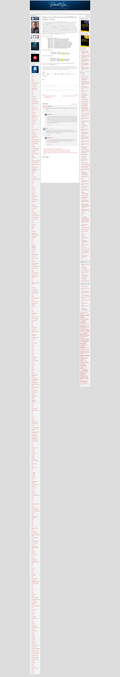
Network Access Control (35, 427)
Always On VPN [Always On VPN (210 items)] (84, 315)
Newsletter (83, 213)
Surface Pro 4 (34, 575)
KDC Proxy (33, 346)
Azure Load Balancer (35, 143)
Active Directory (34, 86)
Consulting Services (35, 199)
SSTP (32, 571)
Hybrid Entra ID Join (35, 318)
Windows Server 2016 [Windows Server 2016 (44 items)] (84, 380)
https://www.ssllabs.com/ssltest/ (52, 142)
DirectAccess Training (85, 149)
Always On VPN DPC (35, 103)
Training (60, 12)
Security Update (34, 542)
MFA (32, 371)
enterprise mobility (35, 258)
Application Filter (34, 118)
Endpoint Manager (35, 254)
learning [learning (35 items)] (83, 340)
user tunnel (33, 613)
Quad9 (33, 496)
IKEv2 (33, 322)
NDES (32, 418)
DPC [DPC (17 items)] (80, 328)
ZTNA (32, 672)
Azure (33, 127)
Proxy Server (34, 491)
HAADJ (33, 311)
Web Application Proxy (35, 627)
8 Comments (76, 85)
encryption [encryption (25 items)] (81, 329)
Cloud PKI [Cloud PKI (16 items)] (81, 324)
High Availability (34, 313)
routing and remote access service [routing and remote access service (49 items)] (84, 358)
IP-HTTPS (33, 339)
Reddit (33, 505)
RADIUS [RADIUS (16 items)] (85, 353)
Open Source (34, 453)
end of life (33, 252)
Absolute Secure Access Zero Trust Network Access (85, 87)
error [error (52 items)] (88, 331)
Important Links (34, 327)
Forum (33, 294)
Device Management (35, 206)
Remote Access (34, 507)
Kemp (33, 348)
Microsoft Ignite (34, 390)
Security (33, 539)
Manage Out (33, 364)
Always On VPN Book (36, 12)
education (33, 244)
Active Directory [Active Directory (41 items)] (83, 312)
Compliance (33, 194)
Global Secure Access (35, 301)
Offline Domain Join (35, 447)
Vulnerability (34, 625)
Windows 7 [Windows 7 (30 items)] (82, 371)
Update (33, 611)
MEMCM (33, 369)
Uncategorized (34, 609)
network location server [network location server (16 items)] (83, 348)
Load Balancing (34, 357)
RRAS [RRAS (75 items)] (81, 360)
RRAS (32, 519)
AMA (32, 105)
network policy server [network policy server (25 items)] (83, 349)
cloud (32, 185)
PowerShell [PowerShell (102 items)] (82, 352)
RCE (32, 500)
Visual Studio (34, 616)
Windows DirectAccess (49, 90)
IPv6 (57, 12)
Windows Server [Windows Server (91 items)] (84, 376)
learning (33, 353)
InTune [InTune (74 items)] (81, 336)
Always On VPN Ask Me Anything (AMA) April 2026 (85, 68)
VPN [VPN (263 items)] (81, 368)
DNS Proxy (33, 226)
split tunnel (33, 552)
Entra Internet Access (35, 272)
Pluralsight (33, 472)
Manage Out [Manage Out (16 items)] (81, 342)
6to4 (32, 77)
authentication (34, 120)
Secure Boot (33, 531)
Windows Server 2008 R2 (35, 648)
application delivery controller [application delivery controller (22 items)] (84, 318)
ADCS (32, 94)
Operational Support (35, 460)
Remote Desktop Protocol (35, 511)
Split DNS (33, 551)
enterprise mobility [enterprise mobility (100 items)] (84, 330)
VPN (32, 620)
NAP (32, 413)
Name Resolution (34, 408)
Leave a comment (73, 104)
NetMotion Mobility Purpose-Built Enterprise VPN (85, 201)
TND (32, 590)
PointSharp (33, 474)
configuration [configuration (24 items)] (82, 325)
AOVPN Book (34, 112)
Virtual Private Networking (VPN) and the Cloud (85, 241)
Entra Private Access (51, 12)
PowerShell (33, 476)
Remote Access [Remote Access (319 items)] (84, 355)
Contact (67, 12)
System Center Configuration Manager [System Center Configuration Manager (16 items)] (84, 363)
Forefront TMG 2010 (35, 291)
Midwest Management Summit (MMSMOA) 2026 (85, 64)
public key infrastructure (35, 495)
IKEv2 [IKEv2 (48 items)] (81, 335)
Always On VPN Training (85, 113)
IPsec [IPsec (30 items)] (81, 337)
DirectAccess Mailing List (85, 295)
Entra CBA (33, 261)
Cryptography (34, 201)
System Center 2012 (35, 578)
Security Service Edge (35, 541)
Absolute (33, 81)
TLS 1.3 (33, 588)
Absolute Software (34, 84)
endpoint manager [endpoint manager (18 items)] (86, 329)
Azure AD (33, 131)
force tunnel (33, 287)
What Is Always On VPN (85, 249)
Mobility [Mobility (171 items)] (82, 347)
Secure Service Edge (35, 532)
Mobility (33, 398)
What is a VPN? (84, 247)
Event (32, 281)
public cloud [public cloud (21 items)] (82, 353)
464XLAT (33, 75)
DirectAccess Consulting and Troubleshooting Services (85, 138)
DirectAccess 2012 (47, 89)
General (33, 296)
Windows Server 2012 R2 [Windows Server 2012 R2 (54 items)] (84, 379)
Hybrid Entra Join (34, 320)
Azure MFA (33, 146)
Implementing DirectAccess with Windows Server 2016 (85, 173)
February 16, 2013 (55, 114)
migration (33, 393)
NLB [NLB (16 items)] (87, 349)
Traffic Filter (34, 594)
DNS (32, 222)
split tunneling (34, 554)
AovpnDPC (33, 114)
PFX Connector (34, 467)
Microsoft (33, 373)
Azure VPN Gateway (35, 153)
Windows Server (56, 90)
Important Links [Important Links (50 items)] (86, 335)
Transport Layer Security (35, 599)
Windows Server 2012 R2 (35, 652)
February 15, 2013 (54, 106)
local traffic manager (35, 360)
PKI (55, 12)
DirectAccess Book (43, 12)
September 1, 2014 (51, 128)
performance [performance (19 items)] (83, 350)
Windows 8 (33, 641)
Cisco (32, 175)
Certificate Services (35, 167)
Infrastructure (34, 329)
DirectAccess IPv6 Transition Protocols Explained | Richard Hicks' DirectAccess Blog (57, 150)
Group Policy (34, 306)
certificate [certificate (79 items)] (84, 320)
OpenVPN (33, 458)
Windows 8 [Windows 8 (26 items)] (85, 371)
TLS (32, 587)
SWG (32, 577)
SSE (32, 564)
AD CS (33, 91)
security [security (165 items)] (82, 362)
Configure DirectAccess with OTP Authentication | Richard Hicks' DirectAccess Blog (57, 151)
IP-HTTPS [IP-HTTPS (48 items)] (85, 336)
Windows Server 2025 (35, 659)
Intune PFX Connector (35, 337)
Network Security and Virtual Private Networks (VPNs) (85, 210)
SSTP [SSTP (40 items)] (87, 362)
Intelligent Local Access (35, 331)
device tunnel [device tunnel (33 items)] (87, 325)
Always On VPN (84, 93)
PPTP (32, 479)
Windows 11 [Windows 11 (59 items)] (82, 374)
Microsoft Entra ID (35, 382)
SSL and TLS (33, 568)
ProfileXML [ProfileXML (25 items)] (87, 352)
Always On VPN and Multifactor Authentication (85, 96)
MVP (32, 404)
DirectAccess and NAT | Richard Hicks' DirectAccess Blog (52, 148)
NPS (32, 444)
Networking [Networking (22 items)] (87, 347)
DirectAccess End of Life (35, 217)
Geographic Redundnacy (35, 298)
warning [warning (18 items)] (81, 370)
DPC (46, 12)
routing (33, 514)
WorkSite (33, 662)
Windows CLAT (34, 646)
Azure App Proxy (34, 134)
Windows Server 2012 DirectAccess (71, 90)
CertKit (33, 173)
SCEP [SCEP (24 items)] (86, 360)
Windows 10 (33, 636)
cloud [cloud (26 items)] (88, 323)
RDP (32, 502)
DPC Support (34, 231)
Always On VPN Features (85, 270)
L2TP (32, 351)
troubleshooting (34, 601)
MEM (32, 367)
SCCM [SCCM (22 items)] (84, 360)
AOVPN (33, 110)
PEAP (32, 465)
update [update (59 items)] (81, 366)
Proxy (32, 489)
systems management (35, 583)
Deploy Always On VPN (85, 280)
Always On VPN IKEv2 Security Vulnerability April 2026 (85, 52)
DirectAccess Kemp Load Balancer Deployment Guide (85, 292)
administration (34, 98)
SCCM (33, 524)
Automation (33, 122)
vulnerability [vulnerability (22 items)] (85, 368)
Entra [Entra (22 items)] (81, 331)
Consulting (32, 12)
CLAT (32, 183)
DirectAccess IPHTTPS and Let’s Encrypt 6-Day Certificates (85, 60)
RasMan (33, 498)
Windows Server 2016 (35, 653)
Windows (69, 89)
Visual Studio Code (34, 618)
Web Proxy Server (34, 630)
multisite (33, 403)
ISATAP (33, 344)
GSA (32, 308)
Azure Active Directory (35, 129)
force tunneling (34, 289)
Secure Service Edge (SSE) (85, 227)
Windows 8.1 (34, 643)
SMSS (32, 549)
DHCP (33, 210)
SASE (32, 522)
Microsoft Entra (34, 377)
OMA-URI (33, 451)
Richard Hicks (49, 114)
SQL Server (33, 558)
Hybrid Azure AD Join (35, 317)
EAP (32, 239)
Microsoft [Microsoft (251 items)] (83, 343)
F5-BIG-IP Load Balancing (86, 164)
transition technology (35, 597)
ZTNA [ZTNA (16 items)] (81, 384)
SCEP (32, 526)
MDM (33, 366)
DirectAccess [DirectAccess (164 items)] (83, 327)
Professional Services (35, 484)
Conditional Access (35, 196)
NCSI (32, 416)
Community (33, 192)
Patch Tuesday (34, 463)
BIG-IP (33, 155)
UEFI (32, 607)
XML (32, 664)
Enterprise (33, 256)
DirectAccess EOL (34, 219)
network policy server (35, 440)
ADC (32, 92)
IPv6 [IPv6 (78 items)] (83, 337)
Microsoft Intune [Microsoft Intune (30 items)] (83, 345)
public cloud (33, 493)
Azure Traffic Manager (35, 148)
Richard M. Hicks (45, 85)
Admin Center (34, 96)
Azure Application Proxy (35, 139)
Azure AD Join (34, 133)
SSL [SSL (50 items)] (85, 362)
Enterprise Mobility (85, 154)
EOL (32, 279)
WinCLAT (33, 634)
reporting (33, 512)
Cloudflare (33, 190)
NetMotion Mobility (85, 195)
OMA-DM (33, 449)
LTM (32, 362)
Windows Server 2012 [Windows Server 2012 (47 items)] (84, 377)
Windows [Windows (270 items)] (85, 370)
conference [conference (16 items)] (84, 324)
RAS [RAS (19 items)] (86, 353)
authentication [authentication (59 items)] (83, 319)
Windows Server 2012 (35, 650)
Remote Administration (35, 509)
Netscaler (33, 425)
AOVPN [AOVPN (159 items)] (82, 317)
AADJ (32, 79)
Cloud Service (34, 189)
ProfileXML (33, 486)
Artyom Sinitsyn (48, 106)
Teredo (33, 585)
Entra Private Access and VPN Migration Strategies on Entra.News (85, 56)
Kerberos (33, 350)
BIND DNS (33, 157)
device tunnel (34, 208)
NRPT (33, 446)
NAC (32, 406)
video (32, 614)
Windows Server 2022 (35, 657)
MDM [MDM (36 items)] (85, 342)
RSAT (32, 521)
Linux (33, 355)
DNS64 (33, 228)
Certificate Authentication (36, 160)
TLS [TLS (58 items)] (81, 364)
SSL (32, 566)
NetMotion (33, 420)
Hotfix (33, 315)
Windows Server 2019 (35, 655)
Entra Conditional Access (35, 266)
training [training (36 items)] (83, 364)
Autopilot (33, 124)
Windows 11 (33, 637)
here (68, 69)
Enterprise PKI (84, 156)
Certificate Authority (35, 162)
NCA (32, 414)
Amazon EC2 (34, 107)
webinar (33, 632)
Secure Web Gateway (35, 537)
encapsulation (34, 249)
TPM (32, 592)
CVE (32, 203)
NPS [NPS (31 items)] (81, 350)
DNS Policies (34, 224)
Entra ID (33, 271)
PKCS (32, 469)
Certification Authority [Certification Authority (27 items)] (83, 323)
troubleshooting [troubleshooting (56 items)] (83, 365)
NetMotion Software (35, 423)
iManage (33, 325)
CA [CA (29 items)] (80, 320)
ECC (32, 242)
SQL (32, 556)
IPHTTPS (60, 89)
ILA (32, 324)
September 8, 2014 (55, 137)
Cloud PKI (33, 187)
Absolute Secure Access (35, 82)
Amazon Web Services (35, 108)
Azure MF (33, 144)
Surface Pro (33, 573)
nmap (33, 442)
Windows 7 (33, 639)
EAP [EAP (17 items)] (82, 328)
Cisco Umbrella (34, 177)
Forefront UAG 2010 (35, 292)
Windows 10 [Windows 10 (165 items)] (83, 373)
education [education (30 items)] (84, 328)
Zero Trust (33, 666)
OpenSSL (33, 456)
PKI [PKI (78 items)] (88, 350)
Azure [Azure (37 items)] (88, 319)
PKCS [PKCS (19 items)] (86, 350)
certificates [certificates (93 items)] (82, 322)
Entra (32, 259)
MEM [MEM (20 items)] (86, 342)
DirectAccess (34, 212)
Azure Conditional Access (35, 141)
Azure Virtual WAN (35, 150)
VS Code (33, 623)
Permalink (57, 85)
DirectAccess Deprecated (35, 215)
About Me (64, 12)
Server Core (33, 544)
